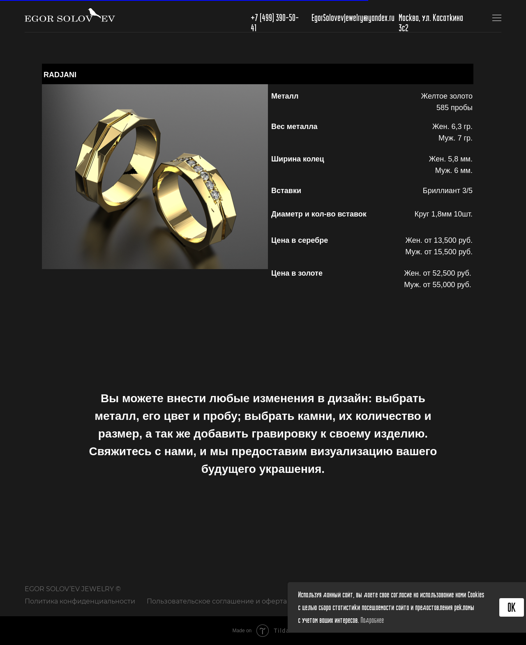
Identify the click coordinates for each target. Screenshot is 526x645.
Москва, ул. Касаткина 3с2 (431, 22)
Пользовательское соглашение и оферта (217, 601)
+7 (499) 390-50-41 (275, 22)
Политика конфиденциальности (80, 601)
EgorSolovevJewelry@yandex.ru (352, 17)
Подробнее (372, 619)
